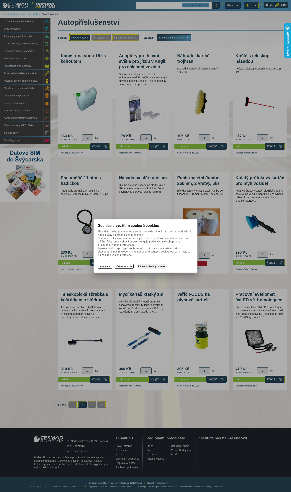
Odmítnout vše (124, 266)
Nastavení (105, 266)
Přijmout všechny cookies (152, 266)
